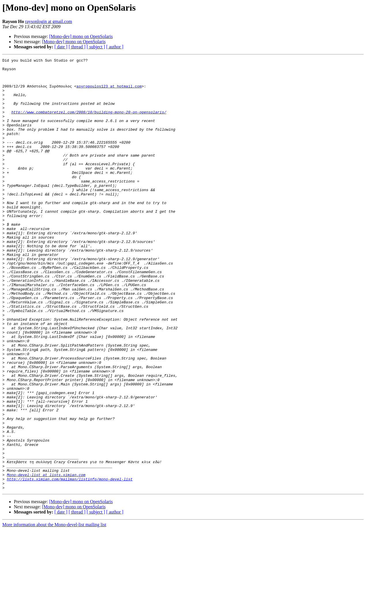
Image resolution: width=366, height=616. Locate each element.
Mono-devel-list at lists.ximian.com (46, 558)
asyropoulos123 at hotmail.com (108, 92)
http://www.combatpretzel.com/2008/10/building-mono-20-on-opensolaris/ (88, 123)
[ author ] (115, 46)
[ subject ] (96, 46)
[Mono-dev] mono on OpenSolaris (81, 36)
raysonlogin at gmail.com (48, 21)
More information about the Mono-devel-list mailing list (54, 611)
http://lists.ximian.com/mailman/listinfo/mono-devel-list (70, 563)
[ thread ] (77, 46)
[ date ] (60, 46)
